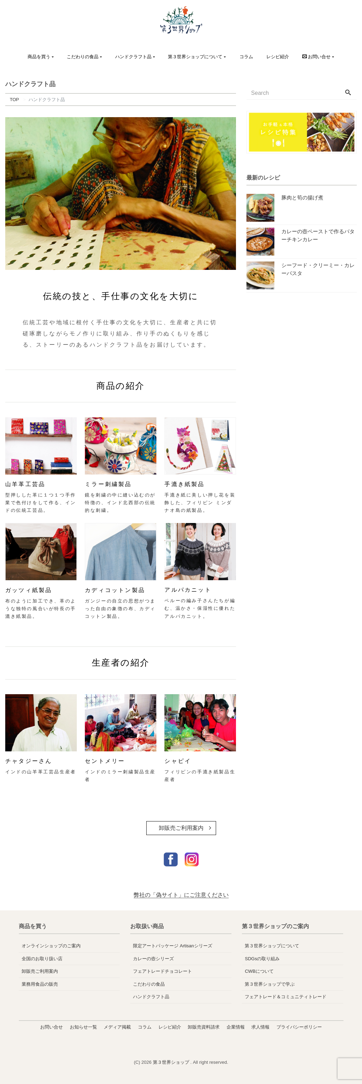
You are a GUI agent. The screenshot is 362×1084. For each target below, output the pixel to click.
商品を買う (39, 56)
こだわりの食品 (82, 56)
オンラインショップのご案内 (51, 945)
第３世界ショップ (172, 1062)
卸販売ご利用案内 (181, 828)
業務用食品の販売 (40, 984)
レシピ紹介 (277, 56)
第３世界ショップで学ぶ (270, 984)
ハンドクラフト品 (133, 56)
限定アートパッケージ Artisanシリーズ (172, 945)
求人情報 (260, 1027)
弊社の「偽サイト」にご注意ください (181, 895)
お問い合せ (51, 1027)
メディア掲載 (117, 1027)
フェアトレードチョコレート (162, 971)
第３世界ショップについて (195, 56)
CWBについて (259, 971)
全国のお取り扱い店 (42, 958)
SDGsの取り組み (262, 958)
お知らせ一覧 (83, 1027)
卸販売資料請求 (204, 1027)
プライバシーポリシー (299, 1027)
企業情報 (236, 1027)
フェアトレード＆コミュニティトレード (285, 996)
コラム (246, 56)
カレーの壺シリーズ (153, 958)
